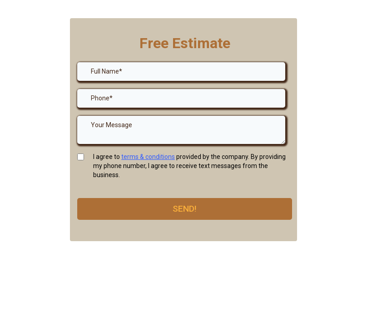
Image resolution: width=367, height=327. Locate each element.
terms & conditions (148, 156)
